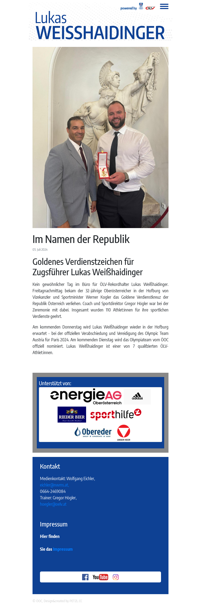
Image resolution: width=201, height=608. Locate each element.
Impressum (63, 549)
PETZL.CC (76, 601)
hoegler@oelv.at (53, 504)
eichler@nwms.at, (54, 485)
